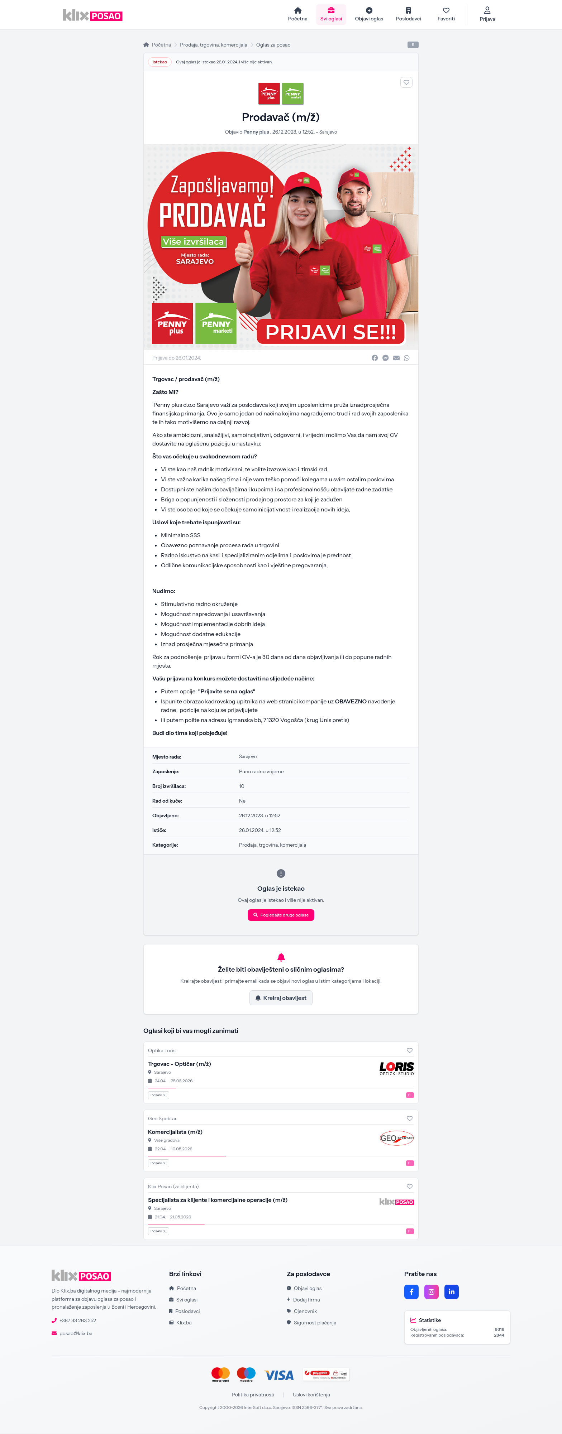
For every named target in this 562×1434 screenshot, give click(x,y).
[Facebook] (411, 1292)
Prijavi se (159, 1096)
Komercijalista (175, 1132)
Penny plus (255, 132)
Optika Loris (162, 1051)
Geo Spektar (162, 1119)
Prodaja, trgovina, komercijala (213, 45)
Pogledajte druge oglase (281, 915)
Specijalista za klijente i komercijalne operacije (218, 1200)
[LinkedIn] (451, 1292)
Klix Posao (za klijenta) (173, 1187)
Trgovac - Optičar (179, 1064)
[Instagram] (431, 1292)
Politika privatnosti (253, 1395)
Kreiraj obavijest (281, 998)
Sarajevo (328, 132)
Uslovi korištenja (311, 1395)
